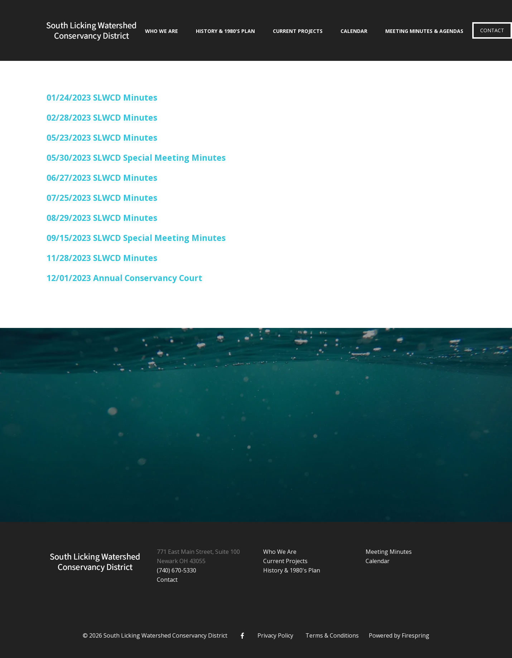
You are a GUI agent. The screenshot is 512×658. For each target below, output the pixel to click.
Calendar (353, 31)
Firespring (415, 635)
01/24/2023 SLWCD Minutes (102, 97)
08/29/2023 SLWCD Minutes (102, 217)
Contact (492, 30)
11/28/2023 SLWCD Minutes (102, 257)
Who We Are (161, 31)
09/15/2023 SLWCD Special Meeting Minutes (136, 237)
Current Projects (298, 31)
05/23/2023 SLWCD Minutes (102, 137)
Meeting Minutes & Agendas (424, 31)
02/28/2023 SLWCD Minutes (102, 117)
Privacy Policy (275, 635)
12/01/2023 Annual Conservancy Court (124, 278)
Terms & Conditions (332, 635)
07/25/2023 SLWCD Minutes (102, 197)
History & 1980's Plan (225, 31)
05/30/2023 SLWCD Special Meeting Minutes (136, 157)
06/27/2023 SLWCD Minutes (102, 177)
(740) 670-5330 (176, 570)
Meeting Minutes (389, 552)
